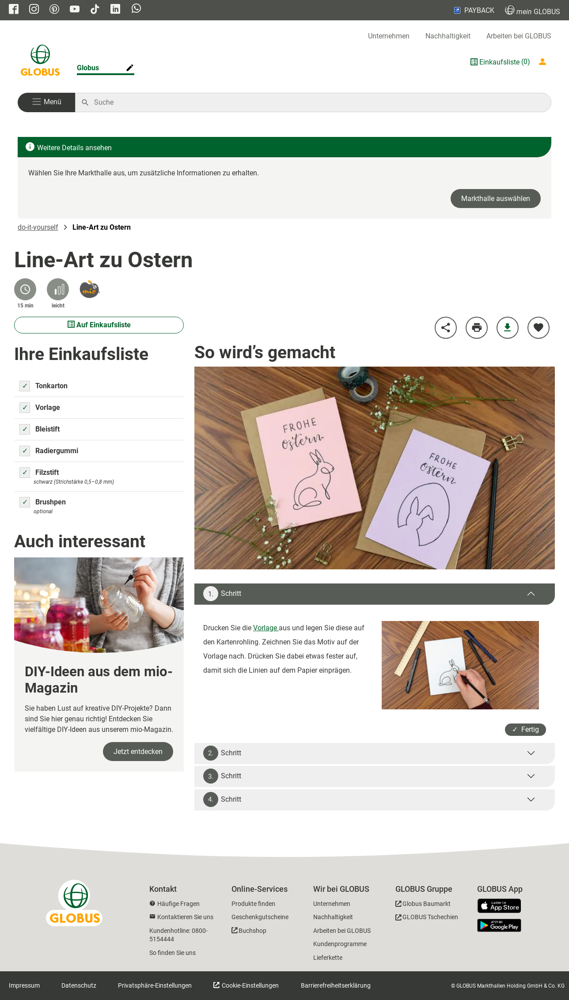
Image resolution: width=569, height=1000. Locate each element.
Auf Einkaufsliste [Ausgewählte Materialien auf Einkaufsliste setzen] (99, 325)
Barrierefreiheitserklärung (336, 985)
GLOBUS (532, 10)
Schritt (222, 593)
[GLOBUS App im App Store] (502, 906)
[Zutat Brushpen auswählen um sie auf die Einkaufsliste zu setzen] (24, 502)
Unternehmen (389, 36)
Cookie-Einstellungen (249, 985)
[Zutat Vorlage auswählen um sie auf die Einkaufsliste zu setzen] (24, 407)
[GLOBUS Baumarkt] (423, 905)
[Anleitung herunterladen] (508, 328)
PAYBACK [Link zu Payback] (473, 10)
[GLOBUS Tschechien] (426, 918)
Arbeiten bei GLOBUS (518, 36)
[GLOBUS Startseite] (40, 62)
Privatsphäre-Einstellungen (155, 985)
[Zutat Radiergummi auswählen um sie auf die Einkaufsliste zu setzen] (24, 451)
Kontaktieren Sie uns (185, 916)
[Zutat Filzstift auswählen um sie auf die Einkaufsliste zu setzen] (24, 472)
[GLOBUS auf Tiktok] (95, 9)
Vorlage (266, 628)
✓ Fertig (525, 729)
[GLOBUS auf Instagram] (34, 9)
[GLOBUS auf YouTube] (75, 9)
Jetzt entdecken (138, 751)
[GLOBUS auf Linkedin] (115, 9)
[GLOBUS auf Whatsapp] (136, 10)
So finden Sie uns (172, 952)
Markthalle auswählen (495, 198)
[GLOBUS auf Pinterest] (54, 9)
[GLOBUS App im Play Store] (499, 925)
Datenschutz (78, 985)
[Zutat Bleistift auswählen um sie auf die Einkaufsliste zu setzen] (24, 429)
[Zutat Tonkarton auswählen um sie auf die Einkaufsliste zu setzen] (24, 386)
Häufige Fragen (178, 903)
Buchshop (252, 930)
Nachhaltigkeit (447, 36)
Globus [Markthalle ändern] (88, 68)
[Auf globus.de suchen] (317, 102)
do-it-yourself (38, 227)
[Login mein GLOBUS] (544, 62)
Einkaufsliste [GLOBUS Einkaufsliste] (499, 62)
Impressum (24, 985)
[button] (46, 102)
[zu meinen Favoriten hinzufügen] (538, 328)
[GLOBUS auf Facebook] (14, 9)
